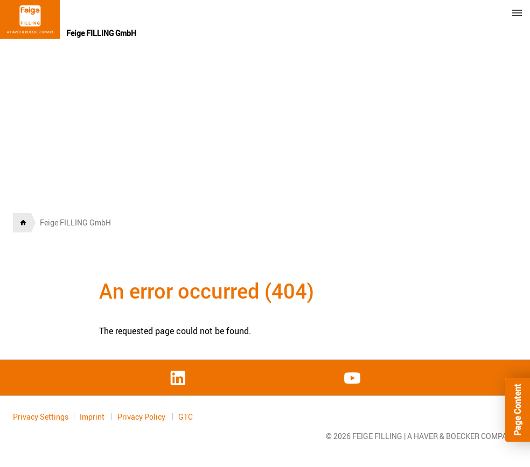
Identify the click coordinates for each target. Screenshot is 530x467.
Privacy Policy (142, 417)
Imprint (93, 417)
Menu (517, 13)
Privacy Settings (40, 417)
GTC (185, 417)
